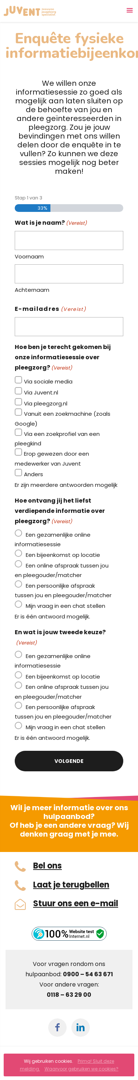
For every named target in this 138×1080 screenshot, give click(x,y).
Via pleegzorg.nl (45, 403)
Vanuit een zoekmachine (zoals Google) (62, 418)
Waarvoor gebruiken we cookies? (81, 1069)
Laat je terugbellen (71, 885)
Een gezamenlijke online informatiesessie (53, 539)
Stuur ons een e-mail (75, 903)
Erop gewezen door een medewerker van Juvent (52, 458)
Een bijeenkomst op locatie (63, 555)
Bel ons (47, 866)
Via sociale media (48, 381)
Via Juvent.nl (41, 392)
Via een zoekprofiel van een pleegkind (57, 438)
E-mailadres (50, 309)
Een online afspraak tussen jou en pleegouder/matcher (62, 570)
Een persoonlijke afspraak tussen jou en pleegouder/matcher (63, 590)
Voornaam (29, 256)
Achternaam (32, 290)
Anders (33, 474)
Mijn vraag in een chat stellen (65, 606)
